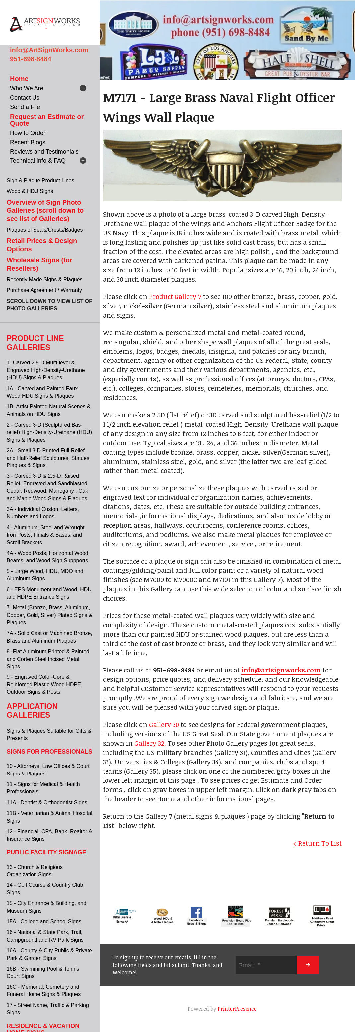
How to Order (27, 133)
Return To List (320, 843)
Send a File (25, 107)
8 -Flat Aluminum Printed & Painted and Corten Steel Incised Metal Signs (48, 659)
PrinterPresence (237, 1008)
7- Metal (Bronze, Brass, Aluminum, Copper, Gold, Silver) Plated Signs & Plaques (49, 615)
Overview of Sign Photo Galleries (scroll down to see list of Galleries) (45, 210)
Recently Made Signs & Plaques (45, 279)
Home (19, 78)
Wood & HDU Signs (30, 191)
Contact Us (24, 97)
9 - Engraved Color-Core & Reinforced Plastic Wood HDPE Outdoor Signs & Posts (44, 684)
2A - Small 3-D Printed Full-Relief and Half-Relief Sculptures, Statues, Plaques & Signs (49, 458)
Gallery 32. (150, 743)
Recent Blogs (27, 142)
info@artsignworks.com (281, 669)
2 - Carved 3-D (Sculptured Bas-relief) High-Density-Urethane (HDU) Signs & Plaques (49, 432)
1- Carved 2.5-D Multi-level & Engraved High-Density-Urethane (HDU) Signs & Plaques (46, 370)
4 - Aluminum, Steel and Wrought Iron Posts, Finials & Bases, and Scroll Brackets (46, 535)
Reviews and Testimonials (44, 151)
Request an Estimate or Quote (47, 120)
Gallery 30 (164, 724)
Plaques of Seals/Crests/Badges (45, 230)
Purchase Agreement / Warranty (44, 290)
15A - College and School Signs (44, 921)
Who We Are (26, 88)
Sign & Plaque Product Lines (40, 180)
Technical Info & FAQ (38, 160)
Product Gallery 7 (175, 296)
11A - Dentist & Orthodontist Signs (47, 802)
